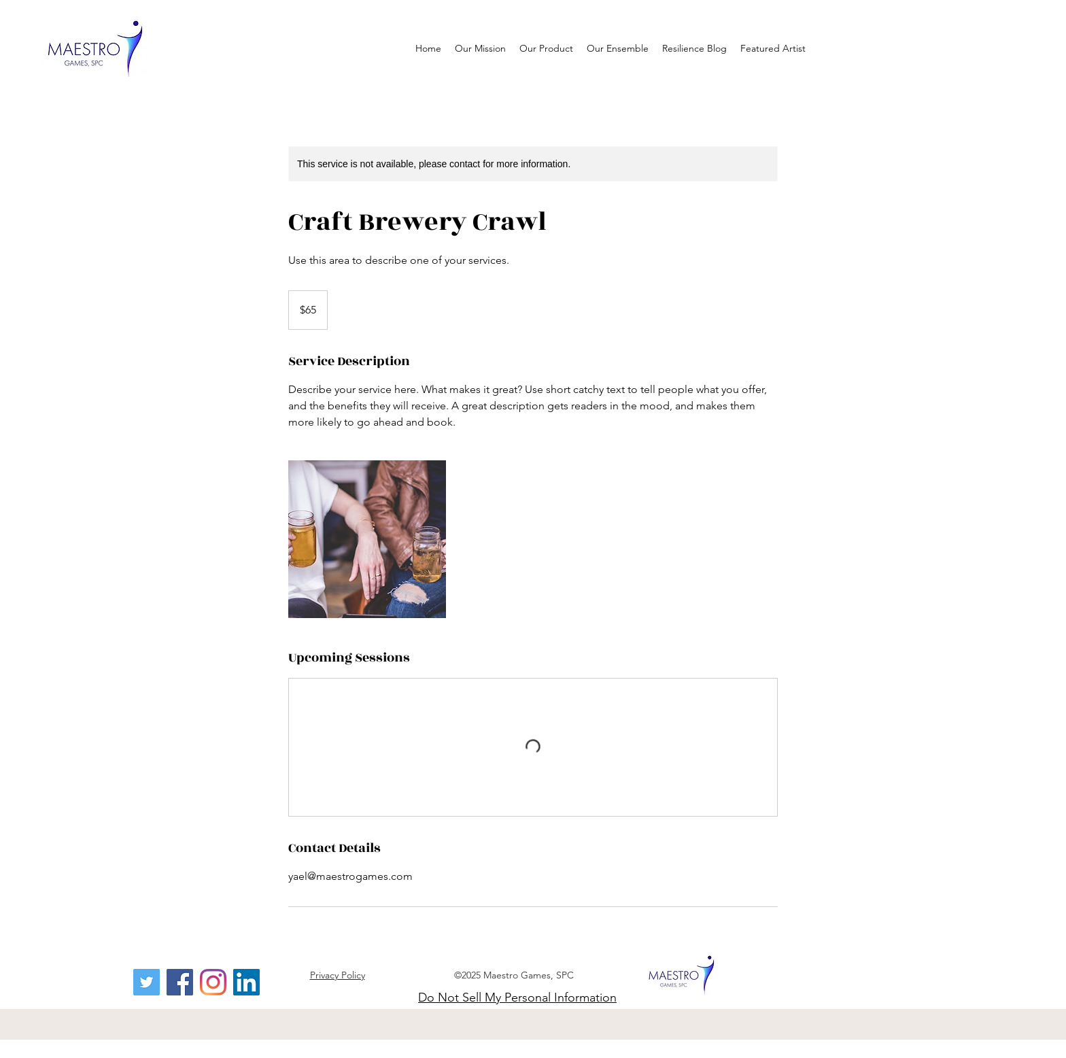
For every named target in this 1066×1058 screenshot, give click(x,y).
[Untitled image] (367, 539)
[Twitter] (146, 982)
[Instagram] (213, 982)
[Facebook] (180, 982)
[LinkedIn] (246, 982)
